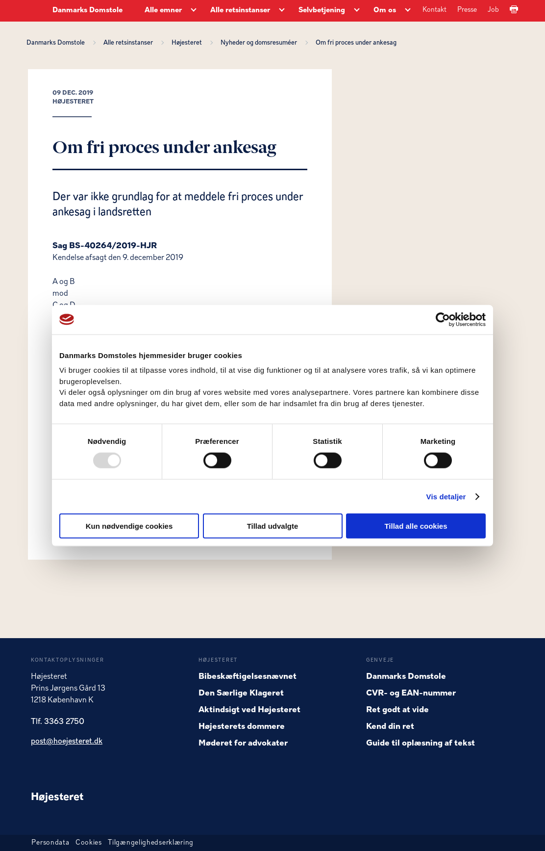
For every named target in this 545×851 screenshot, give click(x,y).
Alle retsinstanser (129, 43)
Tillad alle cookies (415, 526)
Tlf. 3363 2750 (57, 722)
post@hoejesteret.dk (66, 742)
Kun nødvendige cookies (129, 526)
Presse (467, 10)
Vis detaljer (446, 496)
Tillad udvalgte (272, 526)
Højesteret (188, 43)
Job (493, 10)
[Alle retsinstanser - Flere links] (281, 11)
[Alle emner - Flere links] (193, 11)
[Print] (514, 10)
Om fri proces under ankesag (356, 43)
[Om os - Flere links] (407, 11)
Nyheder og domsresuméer (260, 43)
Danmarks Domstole (87, 10)
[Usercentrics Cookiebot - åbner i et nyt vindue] (443, 319)
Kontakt (434, 10)
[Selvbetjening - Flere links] (356, 11)
